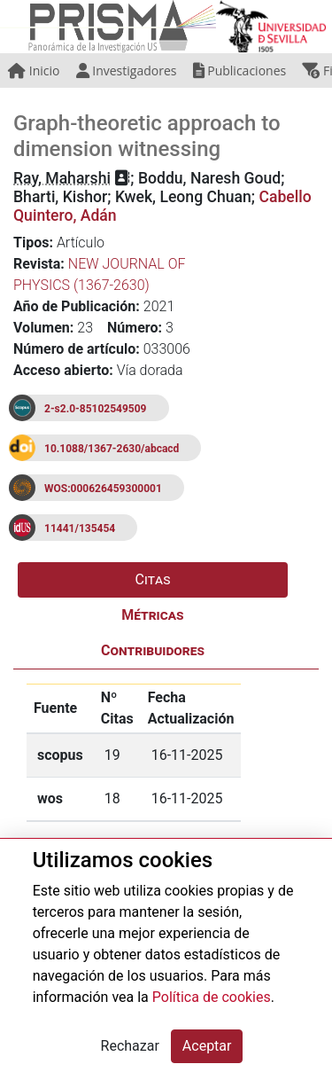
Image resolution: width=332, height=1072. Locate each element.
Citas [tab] (153, 579)
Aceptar (207, 1045)
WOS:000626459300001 (103, 488)
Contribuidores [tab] (153, 650)
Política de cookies (211, 997)
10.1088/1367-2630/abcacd (111, 448)
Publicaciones (240, 70)
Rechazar (130, 1045)
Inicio (33, 70)
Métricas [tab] (152, 614)
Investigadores (126, 70)
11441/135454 (79, 528)
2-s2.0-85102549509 (95, 409)
